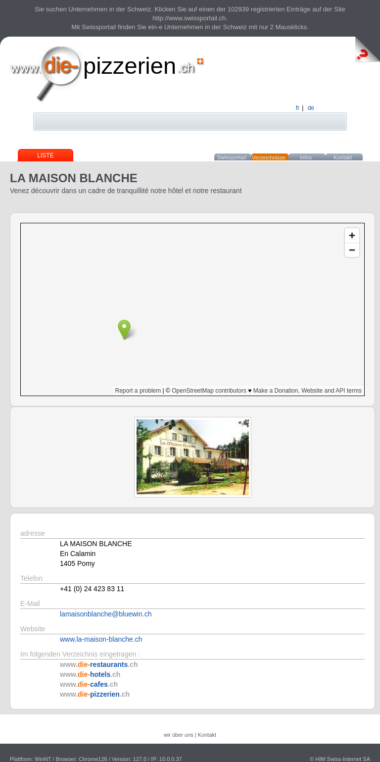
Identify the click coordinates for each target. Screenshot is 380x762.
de (311, 107)
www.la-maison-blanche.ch (101, 639)
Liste (45, 155)
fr (297, 107)
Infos (306, 157)
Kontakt (342, 157)
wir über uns (178, 735)
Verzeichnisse (268, 157)
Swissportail (231, 157)
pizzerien (129, 65)
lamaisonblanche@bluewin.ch (105, 614)
